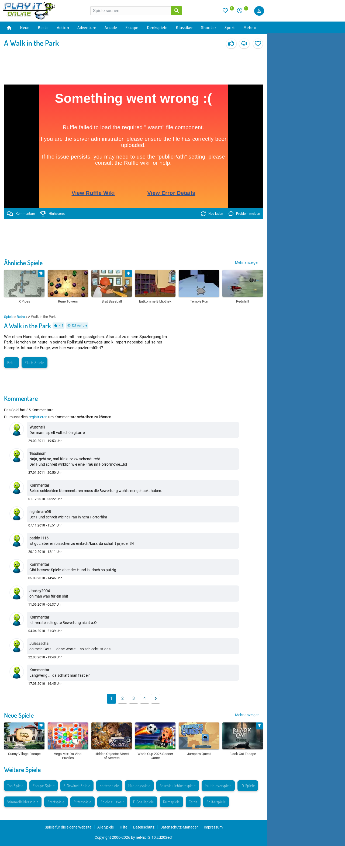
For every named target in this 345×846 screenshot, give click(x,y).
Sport (230, 27)
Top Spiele (15, 785)
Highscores (52, 213)
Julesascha (39, 643)
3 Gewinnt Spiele (77, 785)
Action (63, 27)
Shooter (208, 27)
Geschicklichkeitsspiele (177, 785)
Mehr (249, 27)
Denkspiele (157, 27)
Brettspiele (55, 801)
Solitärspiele (216, 801)
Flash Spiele (34, 362)
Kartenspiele (109, 785)
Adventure (86, 27)
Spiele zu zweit (112, 801)
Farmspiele (171, 801)
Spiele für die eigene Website (68, 827)
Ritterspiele (82, 801)
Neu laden (212, 213)
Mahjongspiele (139, 785)
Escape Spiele (43, 785)
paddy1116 (39, 538)
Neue (24, 27)
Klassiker (184, 27)
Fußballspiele (143, 801)
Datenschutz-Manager (179, 827)
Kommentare (21, 213)
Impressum (213, 827)
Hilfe (123, 827)
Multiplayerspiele (218, 785)
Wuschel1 (37, 427)
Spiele (8, 317)
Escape (131, 27)
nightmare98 (40, 512)
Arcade (111, 27)
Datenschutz (143, 827)
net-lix (141, 837)
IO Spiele (248, 785)
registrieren (38, 417)
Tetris (193, 801)
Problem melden (244, 213)
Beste (43, 27)
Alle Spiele (105, 827)
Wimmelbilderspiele (22, 801)
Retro (21, 317)
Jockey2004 (39, 591)
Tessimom (37, 453)
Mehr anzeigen (247, 262)
